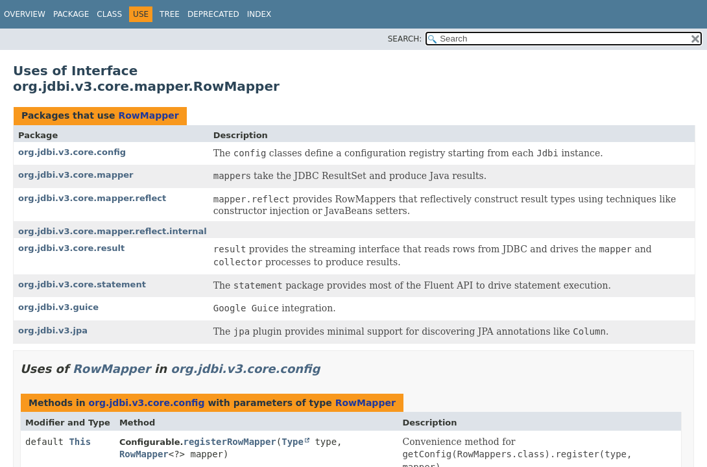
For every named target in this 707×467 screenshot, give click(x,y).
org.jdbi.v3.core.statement (82, 284)
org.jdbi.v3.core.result (71, 248)
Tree (170, 14)
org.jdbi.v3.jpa (53, 330)
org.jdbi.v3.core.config (72, 152)
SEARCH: (405, 38)
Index (259, 14)
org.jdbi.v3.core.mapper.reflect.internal (112, 231)
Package (71, 14)
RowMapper (148, 115)
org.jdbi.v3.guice (58, 307)
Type (293, 442)
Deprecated (213, 14)
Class (109, 14)
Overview (24, 14)
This (80, 442)
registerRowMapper (230, 442)
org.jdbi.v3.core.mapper (75, 175)
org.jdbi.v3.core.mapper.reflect (92, 198)
